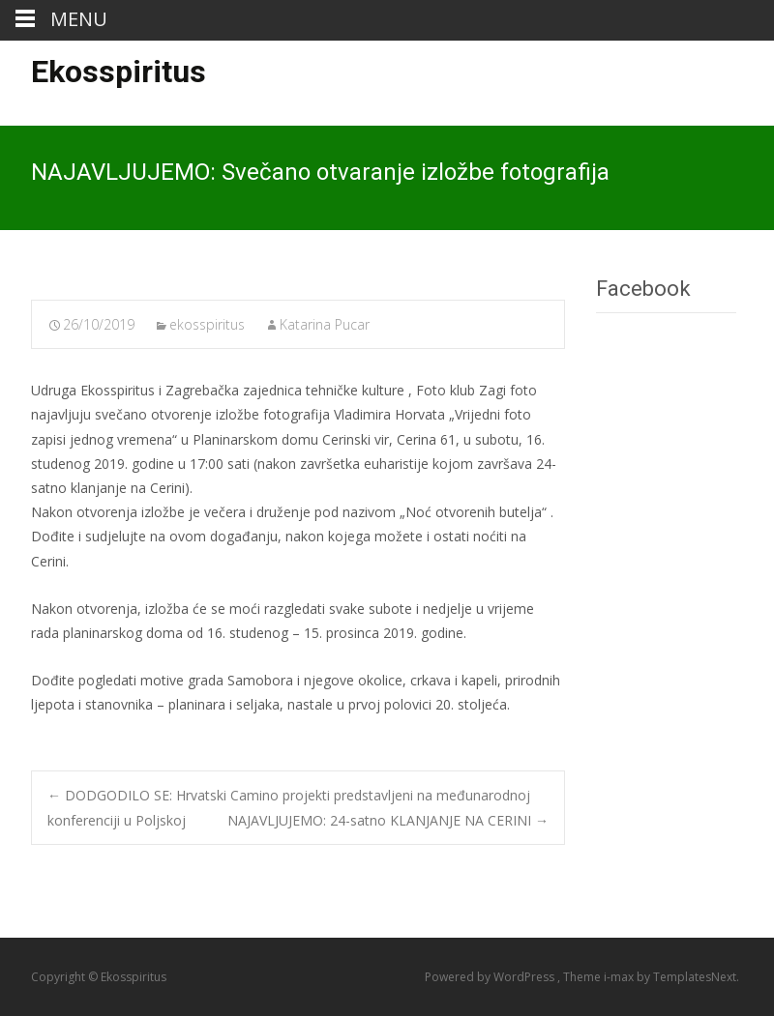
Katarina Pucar (325, 324)
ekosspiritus (207, 324)
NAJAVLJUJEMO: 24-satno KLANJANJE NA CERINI (388, 820)
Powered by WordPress (491, 977)
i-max (620, 977)
